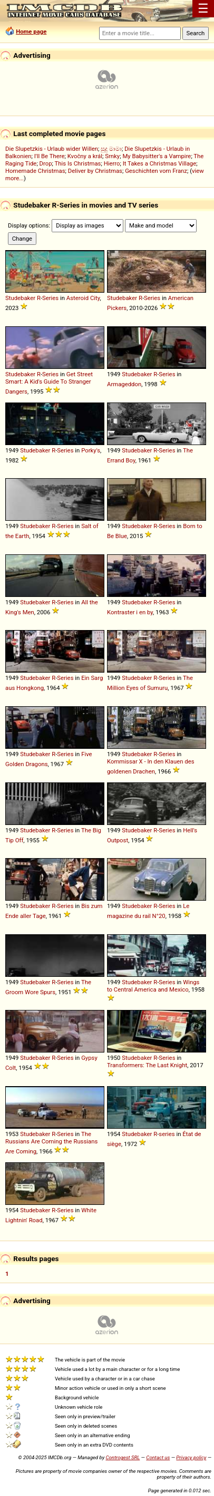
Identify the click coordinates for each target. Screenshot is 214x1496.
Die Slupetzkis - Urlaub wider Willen (51, 148)
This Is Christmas (78, 163)
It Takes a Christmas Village (159, 163)
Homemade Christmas (35, 170)
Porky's (90, 450)
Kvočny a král (84, 156)
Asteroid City (83, 298)
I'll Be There (49, 156)
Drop (46, 163)
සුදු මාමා (111, 148)
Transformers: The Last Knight (147, 1065)
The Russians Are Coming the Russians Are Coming (51, 1142)
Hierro (112, 163)
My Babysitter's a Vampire (156, 156)
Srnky (112, 156)
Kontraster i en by (130, 612)
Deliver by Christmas (95, 170)
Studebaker (20, 298)
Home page (31, 31)
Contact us (158, 1457)
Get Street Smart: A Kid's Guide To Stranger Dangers (49, 382)
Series (50, 298)
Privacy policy (191, 1457)
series (166, 1134)
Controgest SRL (122, 1457)
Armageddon (124, 384)
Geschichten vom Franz (156, 170)
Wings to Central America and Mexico (153, 985)
